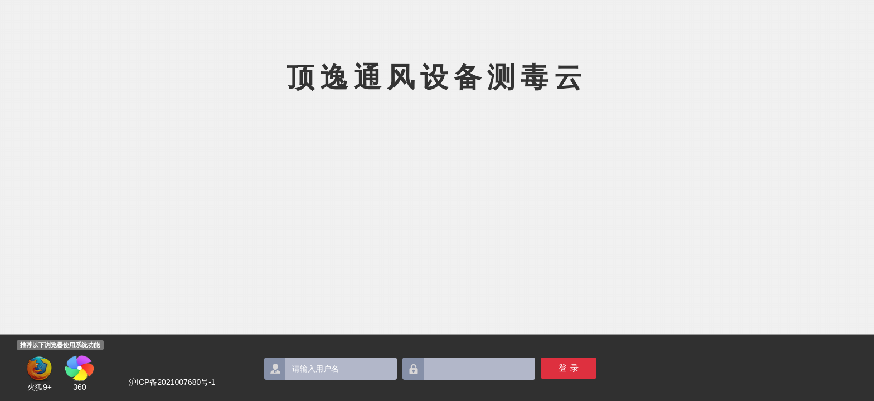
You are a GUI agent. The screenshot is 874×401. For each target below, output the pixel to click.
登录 (570, 368)
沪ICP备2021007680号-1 (172, 382)
